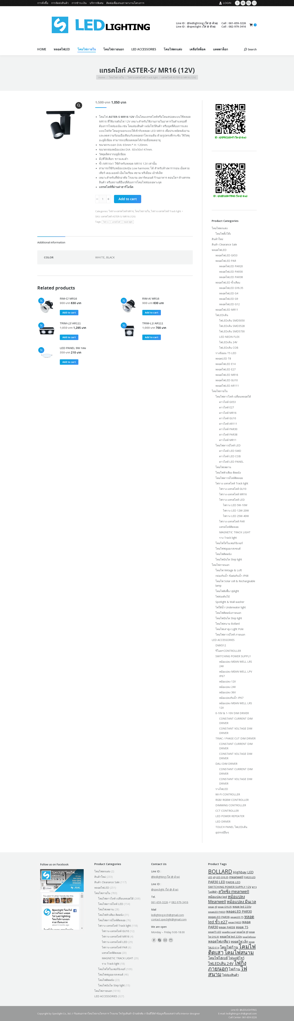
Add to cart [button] (69, 312)
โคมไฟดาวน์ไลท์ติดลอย (229, 478)
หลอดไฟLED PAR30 (231, 271)
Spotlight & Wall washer (229, 602)
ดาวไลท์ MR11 (227, 440)
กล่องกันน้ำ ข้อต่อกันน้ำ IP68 (231, 575)
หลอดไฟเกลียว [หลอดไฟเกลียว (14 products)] (219, 941)
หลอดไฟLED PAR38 (231, 277)
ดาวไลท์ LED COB (230, 456)
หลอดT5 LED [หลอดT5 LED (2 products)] (214, 932)
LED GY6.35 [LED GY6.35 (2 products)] (222, 877)
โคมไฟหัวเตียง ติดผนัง (228, 472)
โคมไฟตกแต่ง (220, 228)
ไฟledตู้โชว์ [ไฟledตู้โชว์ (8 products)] (236, 958)
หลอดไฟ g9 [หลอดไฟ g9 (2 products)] (242, 932)
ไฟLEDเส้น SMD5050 (232, 320)
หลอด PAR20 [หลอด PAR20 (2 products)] (234, 922)
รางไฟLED (221, 789)
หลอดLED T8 (223, 358)
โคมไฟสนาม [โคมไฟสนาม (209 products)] (239, 952)
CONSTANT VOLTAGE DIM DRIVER (235, 731)
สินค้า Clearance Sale (224, 244)
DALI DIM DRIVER (226, 763)
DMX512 (220, 645)
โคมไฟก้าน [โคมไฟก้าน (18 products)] (229, 947)
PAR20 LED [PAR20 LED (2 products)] (250, 877)
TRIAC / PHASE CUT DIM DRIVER (235, 738)
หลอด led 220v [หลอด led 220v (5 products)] (241, 906)
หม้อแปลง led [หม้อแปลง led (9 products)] (217, 897)
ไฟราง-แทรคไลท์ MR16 (121, 211)
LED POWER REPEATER (229, 816)
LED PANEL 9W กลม (73, 348)
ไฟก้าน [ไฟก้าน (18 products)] (234, 969)
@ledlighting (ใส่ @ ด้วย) (165, 877)
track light (128, 222)
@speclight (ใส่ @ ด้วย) (164, 889)
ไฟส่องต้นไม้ (222, 596)
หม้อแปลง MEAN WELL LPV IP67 (235, 674)
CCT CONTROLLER (227, 810)
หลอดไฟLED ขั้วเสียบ (227, 282)
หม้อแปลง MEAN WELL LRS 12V (235, 705)
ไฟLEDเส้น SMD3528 (232, 326)
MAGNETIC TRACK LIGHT (234, 532)
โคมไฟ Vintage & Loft (228, 570)
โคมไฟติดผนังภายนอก (228, 613)
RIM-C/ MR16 (68, 298)
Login (225, 3)
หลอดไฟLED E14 (225, 364)
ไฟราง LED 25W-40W (236, 516)
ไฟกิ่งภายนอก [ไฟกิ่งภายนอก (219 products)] (227, 965)
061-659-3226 (159, 902)
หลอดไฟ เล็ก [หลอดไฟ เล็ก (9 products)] (239, 941)
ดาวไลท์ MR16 (227, 413)
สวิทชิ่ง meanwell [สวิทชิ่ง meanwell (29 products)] (233, 891)
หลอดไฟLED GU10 (226, 380)
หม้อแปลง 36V (227, 692)
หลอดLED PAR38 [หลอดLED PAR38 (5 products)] (219, 917)
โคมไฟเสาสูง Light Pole (229, 629)
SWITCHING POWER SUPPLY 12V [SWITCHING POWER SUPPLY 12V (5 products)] (229, 887)
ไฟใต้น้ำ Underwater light (230, 607)
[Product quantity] (102, 199)
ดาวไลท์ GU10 (227, 418)
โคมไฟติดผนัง (223, 554)
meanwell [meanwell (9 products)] (236, 877)
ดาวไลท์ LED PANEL (231, 461)
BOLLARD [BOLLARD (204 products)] (220, 871)
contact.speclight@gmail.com (169, 919)
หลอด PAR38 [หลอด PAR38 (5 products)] (227, 927)
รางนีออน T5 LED (225, 353)
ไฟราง (106, 222)
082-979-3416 (179, 902)
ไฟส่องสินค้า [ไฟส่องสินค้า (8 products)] (230, 975)
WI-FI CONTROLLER (227, 794)
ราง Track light (228, 537)
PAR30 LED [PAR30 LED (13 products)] (216, 882)
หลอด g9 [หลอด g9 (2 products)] (212, 906)
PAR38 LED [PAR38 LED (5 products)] (233, 882)
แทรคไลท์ (116, 222)
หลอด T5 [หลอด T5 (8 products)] (242, 927)
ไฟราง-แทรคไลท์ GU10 (232, 489)
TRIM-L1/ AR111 (152, 323)
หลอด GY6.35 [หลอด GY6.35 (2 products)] (225, 906)
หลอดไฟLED (219, 250)
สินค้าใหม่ (217, 239)
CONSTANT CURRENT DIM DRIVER (236, 721)
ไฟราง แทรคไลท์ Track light (166, 211)
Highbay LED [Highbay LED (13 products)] (243, 872)
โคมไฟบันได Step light (228, 559)
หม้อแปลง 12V (227, 681)
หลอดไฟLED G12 (229, 304)
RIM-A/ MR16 (150, 298)
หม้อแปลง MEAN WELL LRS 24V (235, 664)
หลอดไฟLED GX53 (226, 255)
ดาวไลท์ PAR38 (228, 434)
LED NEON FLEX (229, 337)
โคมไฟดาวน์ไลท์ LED (228, 445)
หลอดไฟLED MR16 (226, 375)
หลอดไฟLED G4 (228, 293)
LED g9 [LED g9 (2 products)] (211, 877)
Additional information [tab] (51, 242)
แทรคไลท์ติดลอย (228, 527)
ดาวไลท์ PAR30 (228, 429)
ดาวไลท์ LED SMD (230, 451)
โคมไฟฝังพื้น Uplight (227, 591)
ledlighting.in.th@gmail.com (167, 915)
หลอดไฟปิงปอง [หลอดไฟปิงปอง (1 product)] (249, 937)
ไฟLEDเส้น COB (228, 347)
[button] (78, 105)
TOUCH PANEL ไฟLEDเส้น (231, 827)
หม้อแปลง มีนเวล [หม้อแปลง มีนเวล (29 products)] (241, 901)
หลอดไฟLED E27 (225, 369)
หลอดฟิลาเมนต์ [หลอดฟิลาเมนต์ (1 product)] (229, 932)
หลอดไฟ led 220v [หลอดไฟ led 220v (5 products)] (231, 936)
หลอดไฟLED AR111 (227, 385)
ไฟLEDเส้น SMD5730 (232, 331)
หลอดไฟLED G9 (228, 299)
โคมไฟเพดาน (223, 467)
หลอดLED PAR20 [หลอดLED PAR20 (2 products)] (216, 912)
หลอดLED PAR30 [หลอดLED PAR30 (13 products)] (239, 911)
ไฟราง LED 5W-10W (235, 505)
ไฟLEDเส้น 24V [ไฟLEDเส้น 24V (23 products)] (220, 963)
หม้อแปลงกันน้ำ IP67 (231, 698)
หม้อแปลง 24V (227, 687)
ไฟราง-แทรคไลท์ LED (232, 499)
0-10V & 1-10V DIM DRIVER (232, 713)
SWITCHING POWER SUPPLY (233, 656)
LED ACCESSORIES (223, 640)
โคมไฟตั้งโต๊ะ (223, 233)
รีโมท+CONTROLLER (228, 651)
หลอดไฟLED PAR (225, 261)
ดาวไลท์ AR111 (228, 423)
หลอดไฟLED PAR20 (231, 266)
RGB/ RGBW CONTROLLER (232, 800)
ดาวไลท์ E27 (226, 407)
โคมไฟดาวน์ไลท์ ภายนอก (230, 634)
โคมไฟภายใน (142, 211)
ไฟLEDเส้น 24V (228, 342)
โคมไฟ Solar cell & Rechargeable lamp (235, 583)
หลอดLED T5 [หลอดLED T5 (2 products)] (237, 917)
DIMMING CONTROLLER (230, 805)
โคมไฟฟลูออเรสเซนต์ (228, 548)
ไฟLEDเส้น (221, 315)
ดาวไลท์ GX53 (227, 402)
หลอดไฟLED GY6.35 (231, 288)
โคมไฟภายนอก (220, 565)
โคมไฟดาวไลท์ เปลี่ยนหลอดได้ (233, 396)
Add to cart (127, 199)
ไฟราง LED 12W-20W (236, 510)
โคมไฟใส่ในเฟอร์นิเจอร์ (229, 543)
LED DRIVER (222, 821)
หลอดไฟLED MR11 (226, 309)
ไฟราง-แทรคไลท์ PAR (232, 521)
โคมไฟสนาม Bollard (227, 623)
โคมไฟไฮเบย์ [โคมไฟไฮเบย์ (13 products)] (218, 958)
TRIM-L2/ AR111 (70, 323)
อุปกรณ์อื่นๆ (222, 832)
